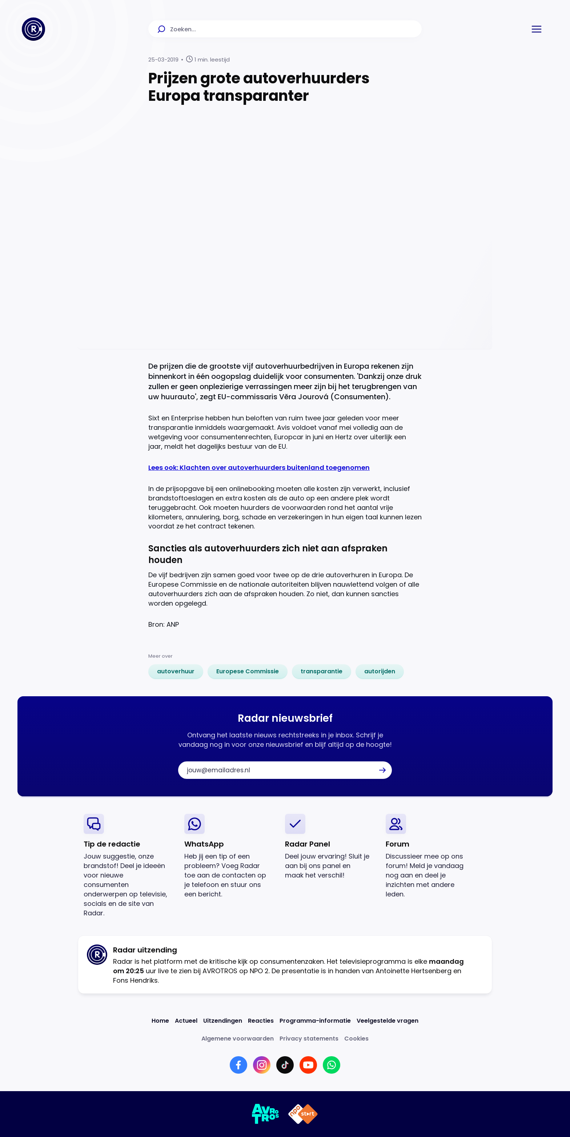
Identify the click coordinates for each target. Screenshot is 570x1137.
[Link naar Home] (160, 1020)
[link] (175, 671)
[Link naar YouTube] (308, 1065)
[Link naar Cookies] (356, 1038)
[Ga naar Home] (33, 29)
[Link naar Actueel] (186, 1020)
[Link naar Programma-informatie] (315, 1020)
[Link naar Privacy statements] (309, 1038)
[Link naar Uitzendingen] (222, 1020)
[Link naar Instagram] (261, 1065)
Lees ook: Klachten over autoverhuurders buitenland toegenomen (259, 467)
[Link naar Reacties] (261, 1020)
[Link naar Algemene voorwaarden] (237, 1038)
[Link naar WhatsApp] (331, 1065)
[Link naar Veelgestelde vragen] (387, 1020)
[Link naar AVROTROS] (265, 1114)
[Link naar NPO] (303, 1114)
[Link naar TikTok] (285, 1065)
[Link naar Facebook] (238, 1065)
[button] (536, 29)
